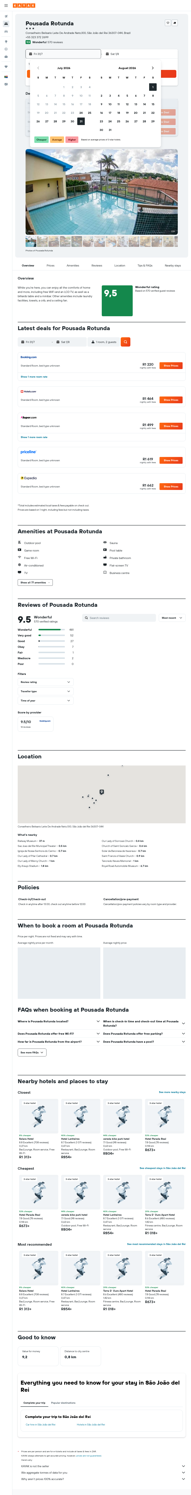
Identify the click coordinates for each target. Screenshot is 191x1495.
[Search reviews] (122, 617)
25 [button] (89, 113)
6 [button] (47, 95)
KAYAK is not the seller (103, 1466)
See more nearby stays (172, 1092)
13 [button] (46, 104)
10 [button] (81, 95)
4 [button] (89, 87)
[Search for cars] (6, 31)
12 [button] (38, 104)
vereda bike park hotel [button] (116, 1138)
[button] (6, 5)
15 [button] (64, 104)
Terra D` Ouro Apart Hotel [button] (160, 1214)
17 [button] (81, 104)
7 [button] (55, 95)
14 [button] (55, 104)
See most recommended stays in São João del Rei (156, 1244)
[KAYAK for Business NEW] (6, 56)
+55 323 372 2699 (37, 37)
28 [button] (55, 121)
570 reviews (55, 42)
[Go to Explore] (6, 41)
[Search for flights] (6, 16)
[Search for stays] (6, 23)
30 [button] (72, 121)
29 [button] (63, 121)
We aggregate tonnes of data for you (103, 1472)
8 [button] (64, 95)
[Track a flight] (6, 49)
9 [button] (72, 95)
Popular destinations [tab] (63, 1402)
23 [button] (72, 113)
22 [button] (63, 113)
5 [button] (38, 95)
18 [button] (89, 104)
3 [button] (81, 87)
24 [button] (81, 113)
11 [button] (90, 95)
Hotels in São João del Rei (91, 1424)
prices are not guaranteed (88, 1455)
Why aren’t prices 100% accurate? (103, 1479)
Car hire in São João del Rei (40, 1424)
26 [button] (38, 121)
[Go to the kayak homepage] (24, 5)
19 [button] (38, 113)
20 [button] (46, 113)
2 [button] (72, 87)
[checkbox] (35, 724)
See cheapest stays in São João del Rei (163, 1168)
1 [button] (63, 87)
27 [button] (46, 121)
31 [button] (81, 121)
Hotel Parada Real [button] (155, 1138)
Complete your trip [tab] (34, 1402)
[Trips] (6, 66)
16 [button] (72, 104)
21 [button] (55, 113)
